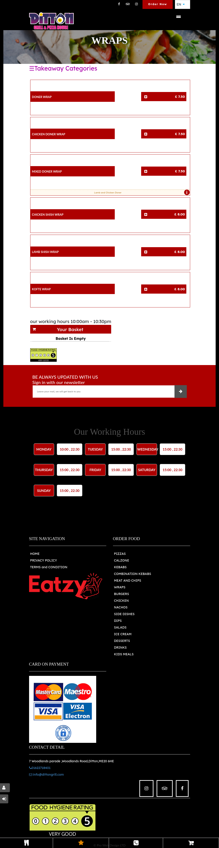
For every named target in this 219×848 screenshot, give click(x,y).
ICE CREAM (123, 634)
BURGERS (121, 594)
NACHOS (121, 607)
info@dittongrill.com (46, 775)
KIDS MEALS (124, 654)
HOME (35, 554)
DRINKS (120, 647)
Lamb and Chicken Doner (140, 192)
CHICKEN (121, 601)
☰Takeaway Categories (63, 68)
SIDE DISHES (124, 614)
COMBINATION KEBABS (132, 574)
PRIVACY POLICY (43, 560)
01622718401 (40, 768)
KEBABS (120, 567)
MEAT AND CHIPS (127, 581)
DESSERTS (122, 641)
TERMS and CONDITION (48, 567)
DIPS (118, 621)
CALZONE (121, 560)
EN (181, 4)
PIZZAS (120, 554)
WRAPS (119, 587)
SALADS (120, 627)
